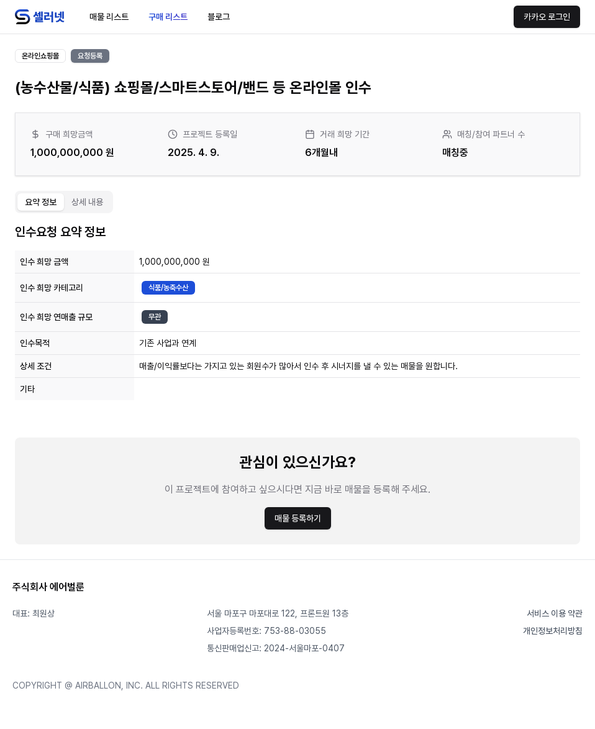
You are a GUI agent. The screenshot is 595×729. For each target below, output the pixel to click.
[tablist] (64, 202)
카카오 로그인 (547, 17)
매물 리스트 (109, 17)
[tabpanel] (297, 383)
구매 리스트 (168, 17)
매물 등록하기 (298, 518)
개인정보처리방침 (553, 631)
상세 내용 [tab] (87, 202)
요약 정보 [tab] (41, 202)
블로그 (218, 17)
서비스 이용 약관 (555, 613)
